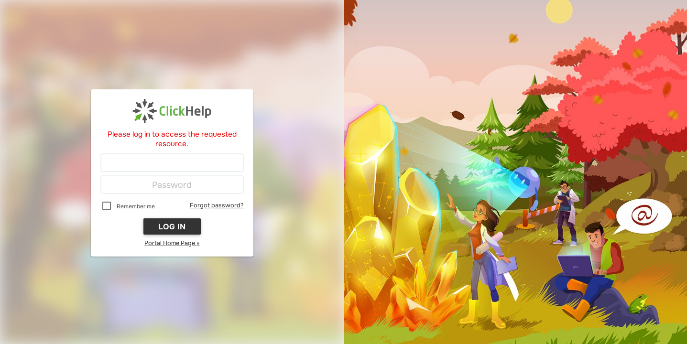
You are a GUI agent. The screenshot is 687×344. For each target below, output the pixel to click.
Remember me (136, 206)
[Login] (172, 163)
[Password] (172, 185)
